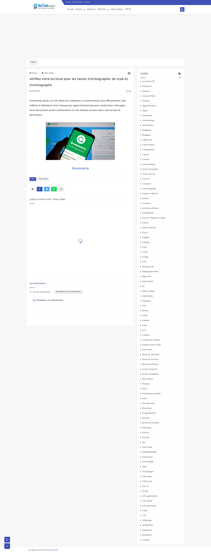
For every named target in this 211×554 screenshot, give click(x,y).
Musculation (147, 379)
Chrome (145, 159)
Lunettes (146, 335)
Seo (144, 442)
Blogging (146, 135)
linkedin (145, 320)
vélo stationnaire (149, 505)
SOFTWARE (148, 462)
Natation (146, 384)
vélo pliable (147, 501)
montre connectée (149, 369)
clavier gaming (148, 164)
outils (144, 398)
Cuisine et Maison (150, 193)
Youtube (145, 540)
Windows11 (147, 530)
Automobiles (147, 125)
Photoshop (146, 408)
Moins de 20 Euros (150, 359)
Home (33, 73)
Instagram (146, 301)
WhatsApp (146, 520)
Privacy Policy (77, 2)
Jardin (145, 315)
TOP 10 (128, 9)
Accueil (68, 2)
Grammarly (80, 169)
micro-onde (147, 349)
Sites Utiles (48, 73)
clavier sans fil (148, 174)
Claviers (145, 179)
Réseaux (146, 418)
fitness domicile (149, 227)
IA (143, 286)
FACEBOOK (148, 213)
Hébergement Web (150, 271)
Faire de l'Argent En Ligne (153, 218)
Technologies (148, 471)
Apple (145, 110)
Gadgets (145, 237)
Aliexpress (91, 9)
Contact (87, 2)
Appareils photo (149, 105)
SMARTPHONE (149, 452)
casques (145, 154)
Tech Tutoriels (52, 550)
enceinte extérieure (150, 208)
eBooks (145, 198)
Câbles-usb (147, 140)
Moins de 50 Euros (150, 364)
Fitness (145, 223)
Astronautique (148, 120)
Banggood (146, 130)
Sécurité (145, 437)
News (144, 388)
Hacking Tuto (148, 266)
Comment (146, 184)
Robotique (146, 427)
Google (145, 257)
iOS (144, 305)
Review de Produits (150, 423)
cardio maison (148, 144)
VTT (144, 515)
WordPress (147, 535)
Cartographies (148, 149)
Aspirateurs (147, 115)
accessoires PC (148, 81)
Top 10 (145, 486)
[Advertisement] (105, 36)
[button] (39, 189)
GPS (144, 262)
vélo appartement (149, 496)
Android (145, 101)
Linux (144, 325)
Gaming (145, 242)
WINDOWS (147, 525)
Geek (144, 247)
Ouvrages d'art (148, 403)
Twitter (145, 491)
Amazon (79, 9)
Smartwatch (147, 457)
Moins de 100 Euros (151, 354)
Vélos (144, 510)
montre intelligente (150, 374)
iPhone (145, 310)
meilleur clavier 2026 (151, 345)
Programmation (149, 413)
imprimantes (147, 296)
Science (145, 432)
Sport (144, 466)
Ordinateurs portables (151, 393)
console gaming (149, 188)
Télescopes (147, 476)
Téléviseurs (147, 481)
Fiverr (145, 232)
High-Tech (102, 9)
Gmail (145, 252)
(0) (128, 92)
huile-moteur (147, 281)
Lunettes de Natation (151, 340)
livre (144, 330)
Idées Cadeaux (117, 9)
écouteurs (146, 203)
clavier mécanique (150, 169)
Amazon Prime (148, 96)
